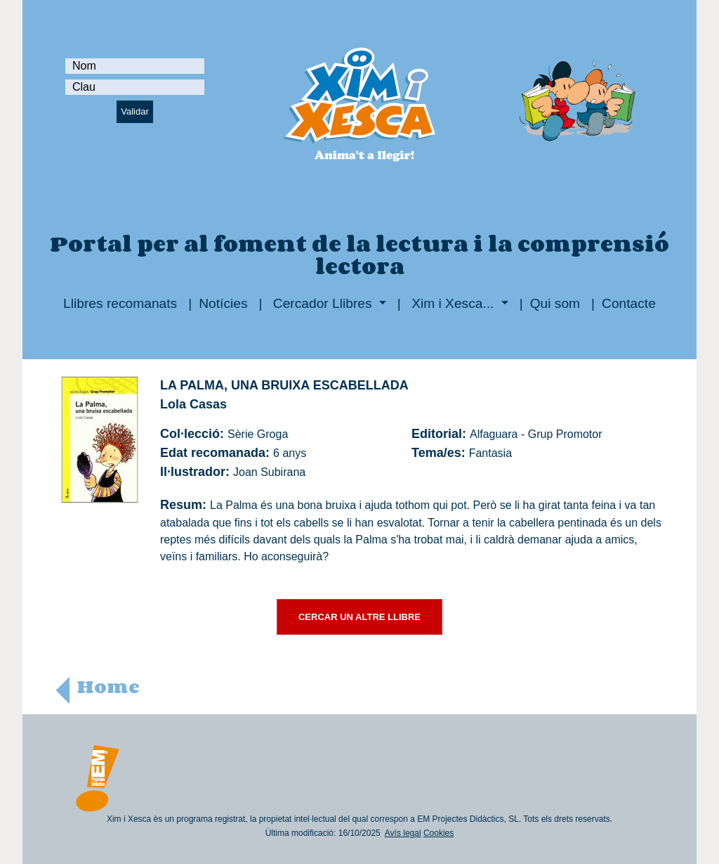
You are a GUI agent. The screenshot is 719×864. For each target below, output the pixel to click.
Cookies (438, 833)
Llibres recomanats (120, 303)
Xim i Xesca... (453, 303)
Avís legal (403, 833)
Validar (135, 111)
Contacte (629, 303)
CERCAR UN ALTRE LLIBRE (359, 617)
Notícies (223, 303)
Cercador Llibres (323, 303)
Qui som (555, 303)
